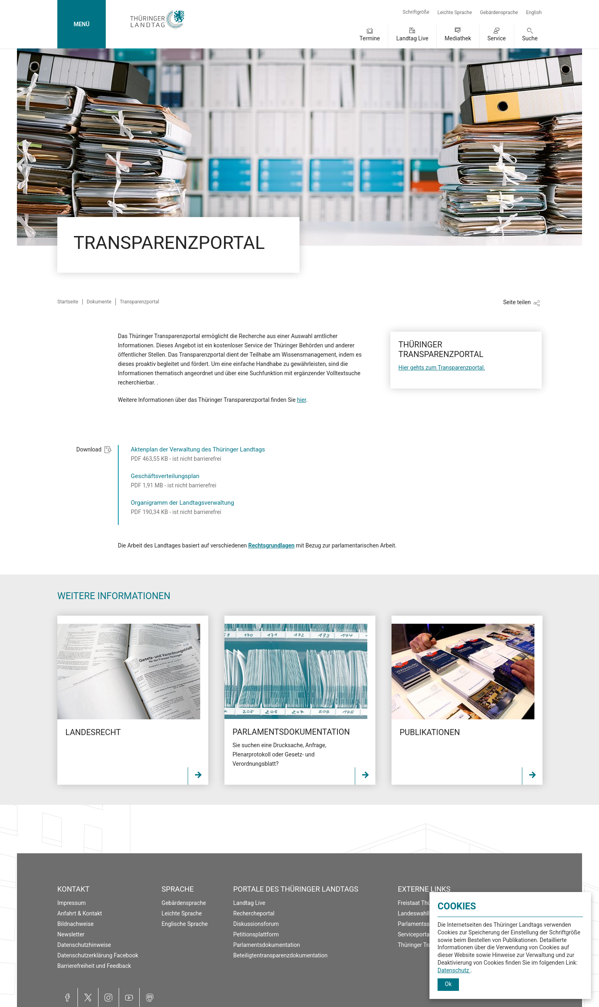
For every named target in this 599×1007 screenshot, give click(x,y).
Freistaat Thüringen (422, 903)
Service (496, 38)
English (534, 12)
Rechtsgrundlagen (271, 545)
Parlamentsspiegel (421, 924)
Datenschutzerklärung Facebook (97, 955)
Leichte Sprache (455, 12)
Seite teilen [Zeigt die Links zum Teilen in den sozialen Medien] (517, 302)
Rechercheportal (253, 913)
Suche (530, 38)
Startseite (67, 302)
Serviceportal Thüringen (428, 934)
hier (301, 400)
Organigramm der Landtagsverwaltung (182, 502)
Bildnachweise (75, 924)
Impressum (71, 903)
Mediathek (458, 38)
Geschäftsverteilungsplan (165, 476)
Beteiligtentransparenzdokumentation (280, 955)
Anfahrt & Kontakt (79, 913)
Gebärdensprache (499, 12)
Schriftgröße (416, 12)
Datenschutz (454, 970)
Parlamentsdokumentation (266, 945)
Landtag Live (412, 38)
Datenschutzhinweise (84, 945)
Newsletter (70, 934)
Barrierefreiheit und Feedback (94, 966)
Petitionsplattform (256, 934)
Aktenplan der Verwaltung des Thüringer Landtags (198, 449)
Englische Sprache (184, 924)
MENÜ (81, 24)
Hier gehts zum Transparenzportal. (441, 367)
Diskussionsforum (256, 924)
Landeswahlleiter (419, 913)
